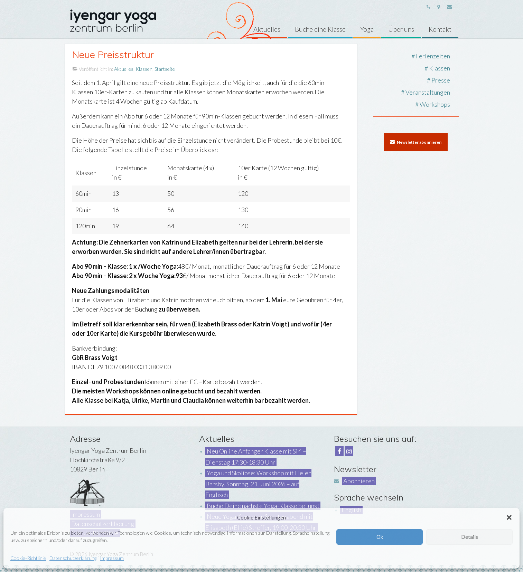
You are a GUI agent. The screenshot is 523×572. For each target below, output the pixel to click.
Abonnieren (359, 481)
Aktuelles (123, 69)
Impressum (112, 558)
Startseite (165, 69)
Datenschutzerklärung (72, 558)
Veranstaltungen (427, 92)
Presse (440, 80)
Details (469, 537)
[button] (509, 517)
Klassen (144, 69)
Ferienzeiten (433, 56)
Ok (379, 537)
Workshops (435, 104)
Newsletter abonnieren (415, 142)
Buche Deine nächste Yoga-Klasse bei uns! (263, 505)
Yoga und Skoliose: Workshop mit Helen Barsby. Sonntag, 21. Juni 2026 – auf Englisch (258, 483)
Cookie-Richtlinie (28, 558)
